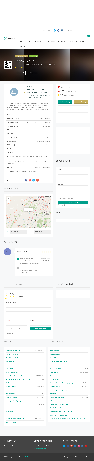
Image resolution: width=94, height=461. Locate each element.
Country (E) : (28, 141)
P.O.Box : (10, 134)
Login (43, 30)
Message (60, 184)
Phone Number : (28, 126)
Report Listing (82, 102)
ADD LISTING (80, 41)
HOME (22, 41)
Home (58, 457)
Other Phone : (28, 137)
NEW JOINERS (61, 41)
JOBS (22, 46)
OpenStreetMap (48, 227)
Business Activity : (28, 122)
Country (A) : (28, 145)
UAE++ (27, 457)
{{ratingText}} (21, 296)
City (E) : (10, 149)
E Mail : (28, 167)
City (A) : (10, 152)
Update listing (66, 102)
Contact (88, 457)
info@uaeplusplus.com (40, 448)
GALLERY (29, 41)
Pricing (66, 457)
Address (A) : (27, 163)
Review (8, 310)
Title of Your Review (11, 303)
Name (60, 169)
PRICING (71, 41)
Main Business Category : (28, 115)
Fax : (9, 130)
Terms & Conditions (77, 457)
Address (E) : (27, 157)
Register (50, 30)
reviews (70, 95)
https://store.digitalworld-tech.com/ (37, 92)
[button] (32, 209)
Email (59, 177)
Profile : (28, 107)
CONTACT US (51, 41)
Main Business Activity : (28, 119)
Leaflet (43, 227)
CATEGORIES (39, 41)
